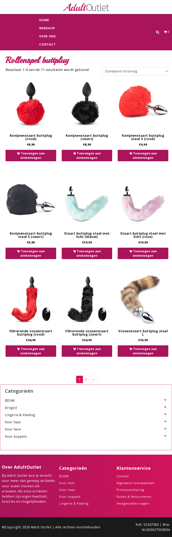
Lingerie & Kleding (20, 415)
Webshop (47, 28)
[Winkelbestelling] (135, 71)
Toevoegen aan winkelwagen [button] (32, 155)
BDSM (9, 400)
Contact (47, 44)
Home (44, 20)
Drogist (11, 407)
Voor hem (13, 429)
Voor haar (13, 422)
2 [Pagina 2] (86, 379)
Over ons (47, 36)
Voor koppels (16, 436)
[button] (157, 32)
